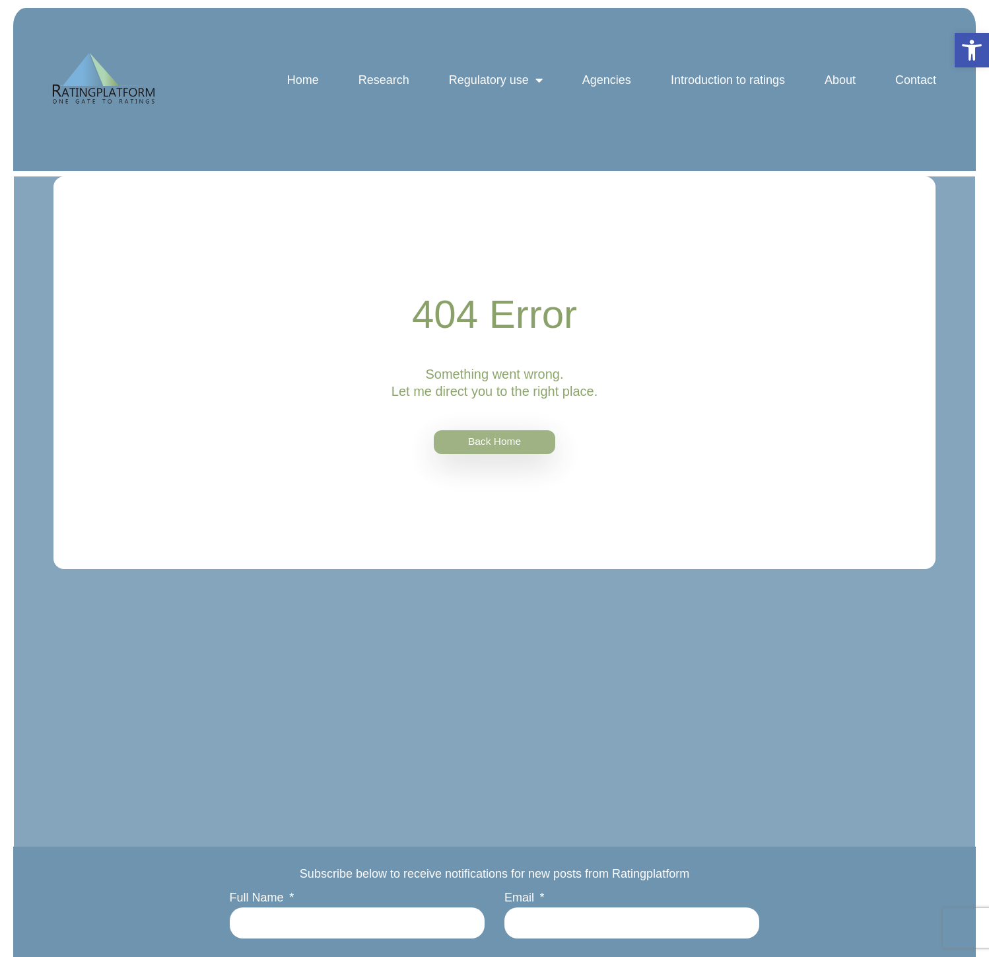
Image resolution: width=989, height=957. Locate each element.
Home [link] (300, 88)
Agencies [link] (604, 88)
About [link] (837, 88)
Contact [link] (913, 88)
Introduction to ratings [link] (725, 88)
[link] (972, 50)
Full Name (260, 900)
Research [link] (381, 88)
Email (520, 900)
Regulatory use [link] (493, 88)
